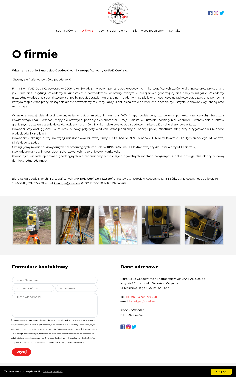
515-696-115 (133, 296)
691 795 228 (149, 296)
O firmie (87, 30)
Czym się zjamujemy (113, 30)
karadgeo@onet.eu (67, 183)
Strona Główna (66, 30)
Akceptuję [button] (221, 371)
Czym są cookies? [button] (52, 371)
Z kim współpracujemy (148, 30)
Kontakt (174, 30)
